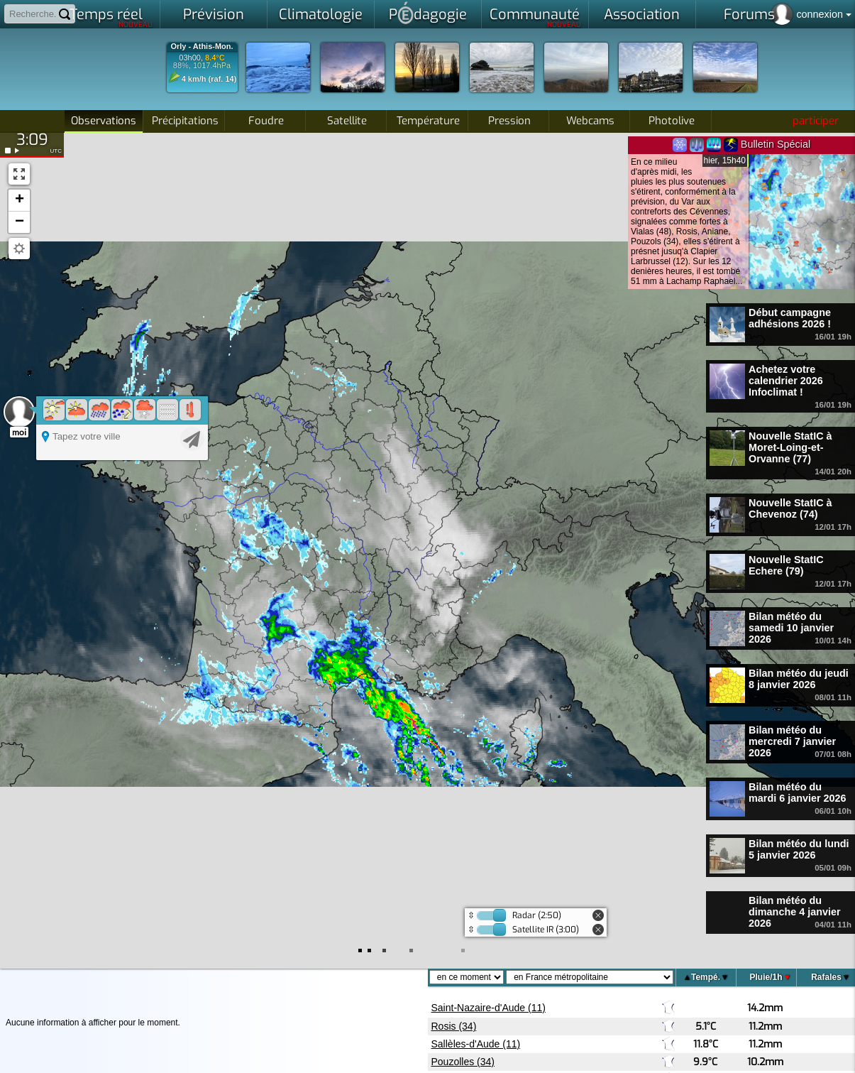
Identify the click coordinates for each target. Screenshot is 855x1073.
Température (428, 121)
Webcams (590, 121)
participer (816, 121)
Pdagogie (428, 12)
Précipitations (185, 121)
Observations (103, 121)
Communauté (535, 17)
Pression (509, 121)
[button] (19, 201)
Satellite (347, 121)
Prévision (213, 14)
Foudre (266, 121)
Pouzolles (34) (463, 1061)
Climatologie (321, 14)
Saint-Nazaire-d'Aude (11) (488, 1007)
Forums (749, 14)
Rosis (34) (454, 1026)
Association (642, 14)
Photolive (672, 121)
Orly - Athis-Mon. (201, 46)
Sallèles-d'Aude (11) (476, 1044)
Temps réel (111, 17)
